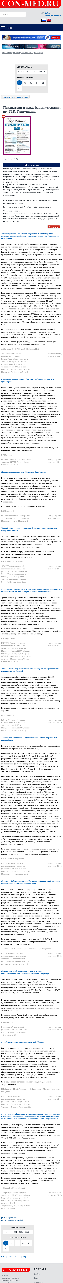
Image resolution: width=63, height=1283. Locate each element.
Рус (43, 20)
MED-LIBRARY (7, 53)
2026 (41, 72)
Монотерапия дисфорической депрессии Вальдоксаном (23, 472)
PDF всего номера (31, 165)
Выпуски (16, 53)
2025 (34, 72)
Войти (47, 13)
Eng (48, 20)
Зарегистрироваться (53, 16)
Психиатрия (38, 53)
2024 (28, 72)
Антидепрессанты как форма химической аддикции (22, 1042)
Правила (37, 1278)
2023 (22, 72)
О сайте (37, 1274)
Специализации (27, 53)
